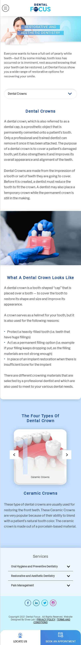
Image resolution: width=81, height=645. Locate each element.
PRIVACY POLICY (46, 619)
